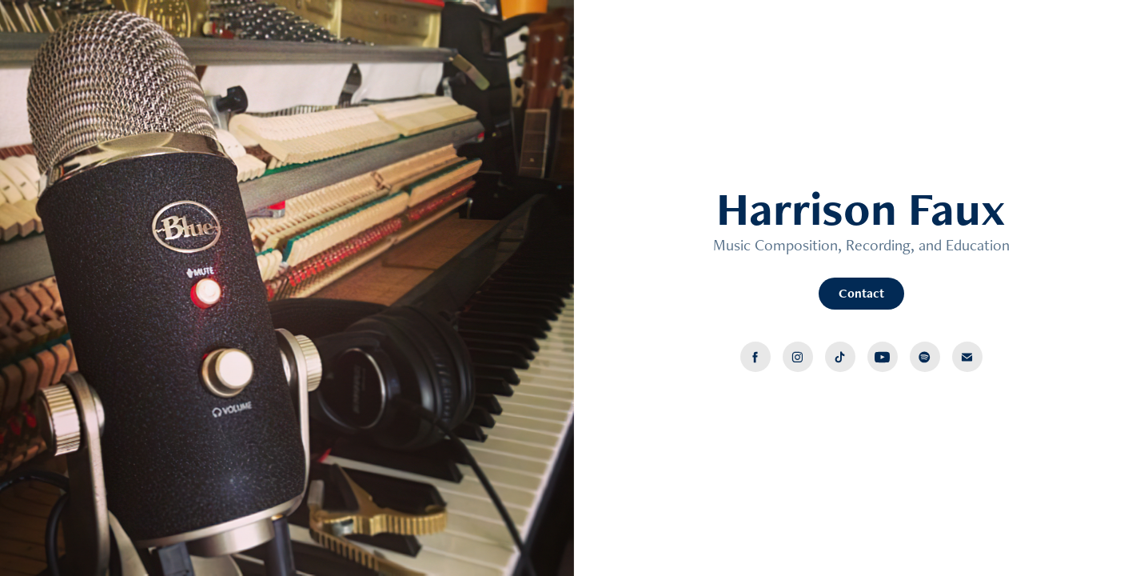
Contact (861, 293)
